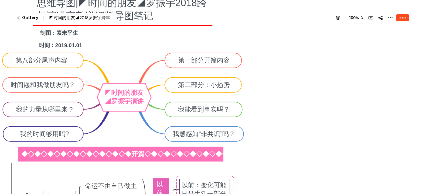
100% (354, 18)
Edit (403, 17)
